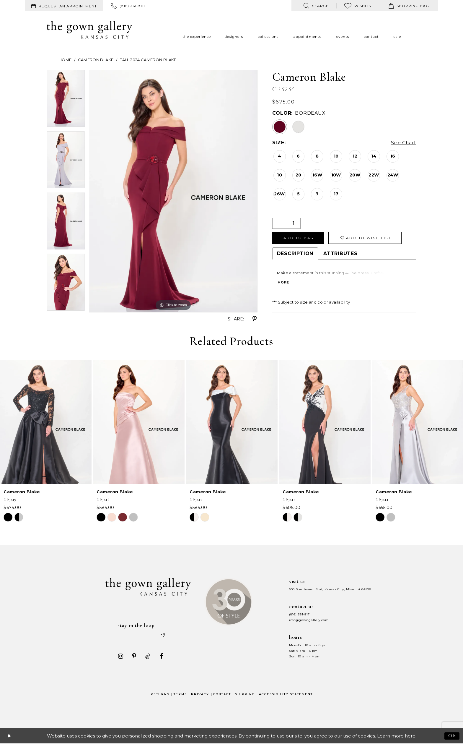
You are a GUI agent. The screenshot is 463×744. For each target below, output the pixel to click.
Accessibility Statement (286, 695)
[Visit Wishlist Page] (359, 5)
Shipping (245, 695)
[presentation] (46, 422)
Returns (160, 695)
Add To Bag (300, 238)
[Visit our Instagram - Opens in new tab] (120, 657)
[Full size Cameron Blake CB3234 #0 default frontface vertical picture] (173, 191)
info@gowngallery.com (309, 620)
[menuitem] (64, 5)
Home (65, 59)
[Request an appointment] (64, 5)
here (410, 736)
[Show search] (316, 5)
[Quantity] (286, 223)
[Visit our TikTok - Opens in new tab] (147, 657)
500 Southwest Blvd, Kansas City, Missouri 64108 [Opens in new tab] (330, 589)
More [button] (284, 283)
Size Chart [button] (403, 143)
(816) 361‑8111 (300, 614)
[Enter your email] (143, 635)
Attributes (340, 254)
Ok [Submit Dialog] (452, 736)
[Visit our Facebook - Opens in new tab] (160, 657)
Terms (180, 695)
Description (295, 254)
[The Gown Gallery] (89, 30)
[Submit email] (164, 635)
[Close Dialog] (9, 736)
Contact (222, 695)
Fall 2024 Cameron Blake (148, 59)
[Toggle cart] (409, 5)
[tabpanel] (66, 100)
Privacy (200, 695)
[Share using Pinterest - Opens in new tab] (254, 319)
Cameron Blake (96, 59)
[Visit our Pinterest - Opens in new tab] (133, 657)
